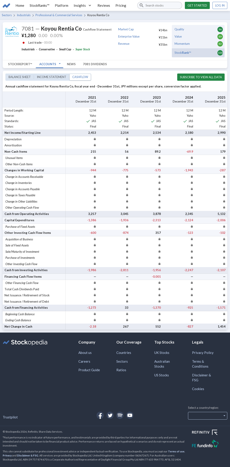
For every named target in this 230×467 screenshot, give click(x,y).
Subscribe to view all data (201, 77)
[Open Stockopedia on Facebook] (100, 415)
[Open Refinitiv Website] (209, 433)
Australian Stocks (162, 364)
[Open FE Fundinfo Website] (209, 444)
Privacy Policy (203, 353)
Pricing (120, 5)
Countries (123, 353)
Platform (61, 5)
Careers (84, 361)
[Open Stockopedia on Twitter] (110, 415)
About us (85, 353)
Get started (197, 5)
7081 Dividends (95, 64)
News (71, 64)
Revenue (123, 43)
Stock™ (183, 52)
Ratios (121, 370)
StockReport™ (20, 64)
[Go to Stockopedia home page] (6, 5)
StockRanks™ (39, 5)
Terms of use (176, 451)
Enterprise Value (128, 36)
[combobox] (159, 5)
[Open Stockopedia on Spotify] (120, 415)
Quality (179, 29)
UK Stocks (161, 353)
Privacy (7, 455)
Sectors (7, 15)
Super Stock (82, 49)
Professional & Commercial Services (58, 15)
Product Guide (89, 370)
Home (19, 5)
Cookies (198, 389)
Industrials (24, 15)
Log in (220, 5)
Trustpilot (10, 417)
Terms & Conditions (200, 364)
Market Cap (126, 29)
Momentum (182, 43)
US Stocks (161, 375)
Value (178, 36)
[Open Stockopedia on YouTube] (129, 415)
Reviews (103, 5)
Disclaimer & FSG (201, 377)
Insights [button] (83, 5)
